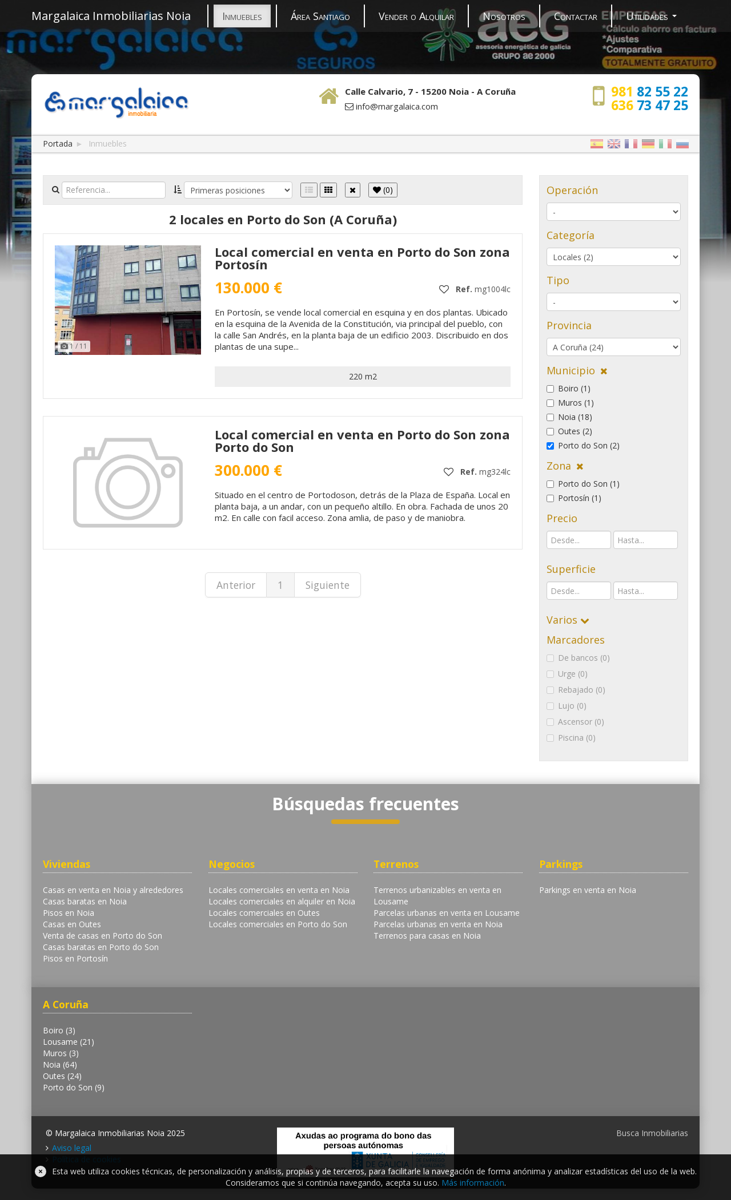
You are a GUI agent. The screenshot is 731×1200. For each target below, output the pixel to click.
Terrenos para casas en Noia (427, 935)
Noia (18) (569, 416)
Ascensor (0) (575, 721)
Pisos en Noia (68, 912)
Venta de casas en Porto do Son (102, 935)
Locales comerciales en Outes (264, 912)
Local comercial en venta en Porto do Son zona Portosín (362, 258)
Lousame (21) (68, 1041)
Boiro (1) (569, 388)
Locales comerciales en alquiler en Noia (281, 901)
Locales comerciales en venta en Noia (279, 889)
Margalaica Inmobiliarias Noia (111, 15)
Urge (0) (567, 673)
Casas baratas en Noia (85, 901)
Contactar (575, 16)
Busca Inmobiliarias (652, 1133)
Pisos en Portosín (75, 958)
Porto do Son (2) (583, 445)
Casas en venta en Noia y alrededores (113, 889)
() (383, 189)
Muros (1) (570, 402)
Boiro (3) (59, 1030)
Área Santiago (320, 16)
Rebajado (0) (576, 689)
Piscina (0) (571, 737)
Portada (58, 143)
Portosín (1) (574, 497)
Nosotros (504, 16)
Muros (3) (61, 1053)
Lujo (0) (567, 705)
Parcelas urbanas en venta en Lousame (446, 912)
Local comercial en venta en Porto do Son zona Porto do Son (362, 440)
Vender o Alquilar (416, 16)
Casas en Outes (72, 924)
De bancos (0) (578, 657)
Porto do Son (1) (583, 483)
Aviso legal (71, 1147)
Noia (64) (60, 1064)
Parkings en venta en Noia (587, 889)
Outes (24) (62, 1075)
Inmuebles (242, 16)
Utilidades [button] (651, 16)
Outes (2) (569, 431)
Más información (472, 1182)
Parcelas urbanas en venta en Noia (438, 924)
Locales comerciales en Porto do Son (277, 924)
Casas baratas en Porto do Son (101, 947)
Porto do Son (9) (74, 1087)
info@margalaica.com (397, 106)
